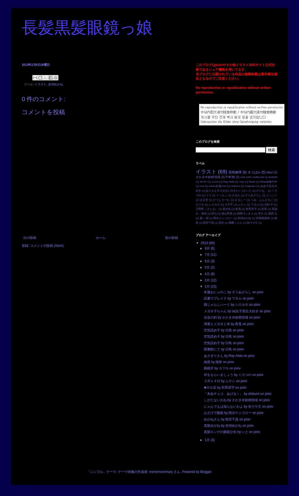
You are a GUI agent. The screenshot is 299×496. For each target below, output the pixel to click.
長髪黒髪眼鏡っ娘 (87, 28)
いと (248, 190)
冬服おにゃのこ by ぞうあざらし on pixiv (233, 292)
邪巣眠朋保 (263, 218)
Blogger (205, 472)
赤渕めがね (55, 84)
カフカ (200, 204)
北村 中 (268, 204)
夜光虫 (227, 208)
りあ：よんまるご (262, 199)
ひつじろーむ (221, 199)
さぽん (236, 195)
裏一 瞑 (204, 218)
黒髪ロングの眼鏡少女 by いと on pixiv (232, 432)
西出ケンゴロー (223, 218)
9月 (208, 248)
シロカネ (214, 204)
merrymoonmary (161, 472)
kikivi (269, 172)
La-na (215, 181)
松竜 (264, 208)
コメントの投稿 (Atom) (47, 246)
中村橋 (230, 177)
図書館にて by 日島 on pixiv (224, 349)
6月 (208, 261)
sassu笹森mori (217, 186)
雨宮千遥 (208, 222)
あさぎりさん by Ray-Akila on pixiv (229, 356)
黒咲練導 (235, 172)
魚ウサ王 (252, 222)
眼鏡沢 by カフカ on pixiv (222, 368)
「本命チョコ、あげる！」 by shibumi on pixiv (238, 394)
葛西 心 (272, 213)
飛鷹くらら (235, 222)
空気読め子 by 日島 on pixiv (224, 330)
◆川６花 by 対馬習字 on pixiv (225, 387)
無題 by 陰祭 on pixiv (219, 362)
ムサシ (242, 204)
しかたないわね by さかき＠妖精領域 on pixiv (237, 400)
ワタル (255, 204)
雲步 (221, 222)
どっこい (271, 195)
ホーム (100, 238)
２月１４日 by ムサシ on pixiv (225, 381)
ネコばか (254, 172)
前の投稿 (171, 238)
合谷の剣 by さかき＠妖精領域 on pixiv (232, 317)
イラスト (40, 84)
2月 (208, 286)
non (202, 186)
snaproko (250, 186)
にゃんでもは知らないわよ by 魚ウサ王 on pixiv (238, 406)
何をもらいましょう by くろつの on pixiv (233, 375)
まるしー (240, 199)
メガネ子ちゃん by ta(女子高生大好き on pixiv (237, 311)
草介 (261, 213)
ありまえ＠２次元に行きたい (223, 190)
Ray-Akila (228, 181)
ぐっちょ (221, 195)
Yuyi (241, 181)
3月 (208, 280)
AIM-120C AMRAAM (252, 177)
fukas (252, 181)
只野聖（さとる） (207, 208)
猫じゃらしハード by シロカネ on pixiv (232, 305)
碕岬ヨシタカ (245, 213)
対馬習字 (251, 208)
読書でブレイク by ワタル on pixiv (229, 298)
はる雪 (204, 199)
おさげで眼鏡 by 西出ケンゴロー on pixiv (233, 413)
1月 (208, 440)
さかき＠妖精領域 (208, 177)
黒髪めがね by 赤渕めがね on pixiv (229, 426)
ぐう (208, 195)
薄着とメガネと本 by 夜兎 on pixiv (229, 324)
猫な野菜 (227, 213)
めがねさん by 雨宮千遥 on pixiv (227, 419)
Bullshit (273, 177)
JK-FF (203, 181)
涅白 (214, 213)
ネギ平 (229, 204)
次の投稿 (29, 238)
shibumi (235, 186)
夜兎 (238, 208)
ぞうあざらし (253, 195)
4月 (208, 274)
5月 (208, 267)
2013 (205, 243)
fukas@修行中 (268, 181)
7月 (208, 255)
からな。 (261, 190)
